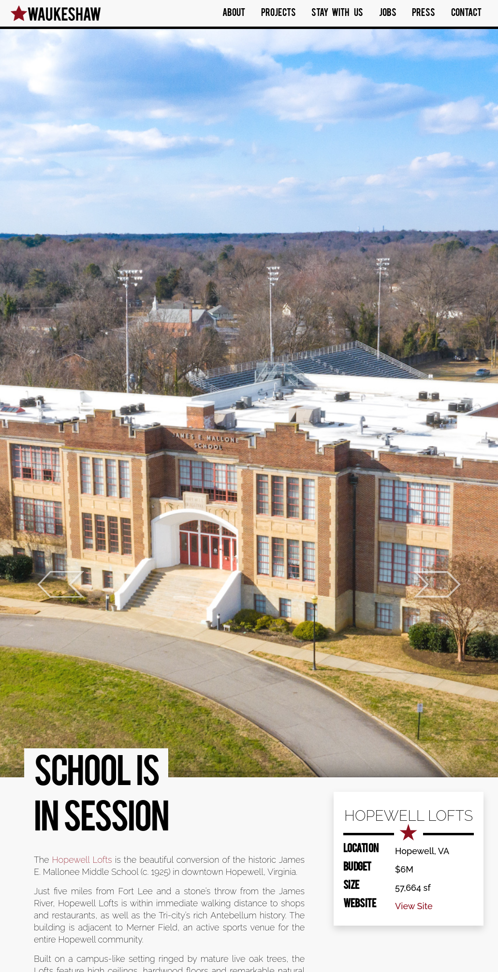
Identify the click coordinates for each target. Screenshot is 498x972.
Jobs (387, 13)
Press (423, 13)
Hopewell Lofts (82, 860)
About (233, 13)
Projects (278, 13)
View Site (414, 906)
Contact (466, 13)
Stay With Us (337, 13)
